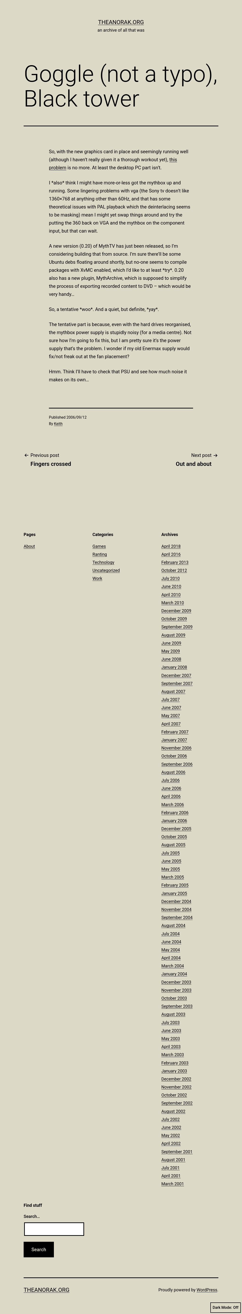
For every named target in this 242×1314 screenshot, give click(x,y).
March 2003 (172, 1054)
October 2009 (174, 618)
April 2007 (171, 723)
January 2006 (174, 820)
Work (97, 578)
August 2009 (173, 635)
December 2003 (176, 982)
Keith (58, 423)
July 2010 (170, 578)
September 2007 (177, 683)
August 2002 (173, 1111)
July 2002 (170, 1119)
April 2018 (171, 546)
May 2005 (170, 869)
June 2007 (171, 707)
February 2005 (175, 885)
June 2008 (171, 659)
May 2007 (170, 715)
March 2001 (172, 1183)
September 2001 (177, 1151)
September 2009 (177, 626)
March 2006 (172, 804)
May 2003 (170, 1038)
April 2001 (171, 1175)
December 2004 (176, 901)
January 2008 (174, 667)
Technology (103, 562)
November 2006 (176, 747)
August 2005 (173, 844)
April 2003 (171, 1046)
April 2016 (171, 554)
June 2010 (171, 586)
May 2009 (170, 651)
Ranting (99, 554)
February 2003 (175, 1062)
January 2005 (174, 893)
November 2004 (176, 909)
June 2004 (171, 941)
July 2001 (170, 1167)
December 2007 (176, 675)
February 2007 (175, 731)
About (29, 546)
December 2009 (176, 610)
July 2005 (170, 852)
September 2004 (177, 917)
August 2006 (173, 772)
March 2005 (172, 877)
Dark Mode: (225, 1307)
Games (99, 546)
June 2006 (171, 788)
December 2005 (176, 828)
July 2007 (170, 699)
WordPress (207, 1289)
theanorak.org (121, 22)
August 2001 (173, 1159)
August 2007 (173, 691)
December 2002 (176, 1078)
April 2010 (171, 594)
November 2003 (176, 990)
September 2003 (177, 1006)
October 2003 (174, 998)
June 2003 (171, 1030)
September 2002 (177, 1103)
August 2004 (173, 925)
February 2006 (175, 812)
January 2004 (174, 973)
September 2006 (177, 764)
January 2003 (174, 1070)
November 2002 (176, 1086)
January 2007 (174, 739)
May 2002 (170, 1135)
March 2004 (172, 965)
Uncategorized (106, 570)
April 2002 (171, 1143)
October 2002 (174, 1095)
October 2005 (174, 836)
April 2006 (171, 796)
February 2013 (175, 562)
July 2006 (170, 780)
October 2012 (174, 570)
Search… (32, 1216)
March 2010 (172, 602)
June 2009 (171, 643)
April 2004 (171, 957)
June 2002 (171, 1127)
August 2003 (173, 1014)
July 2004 (170, 933)
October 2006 (174, 755)
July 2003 (170, 1022)
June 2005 (171, 861)
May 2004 (170, 949)
